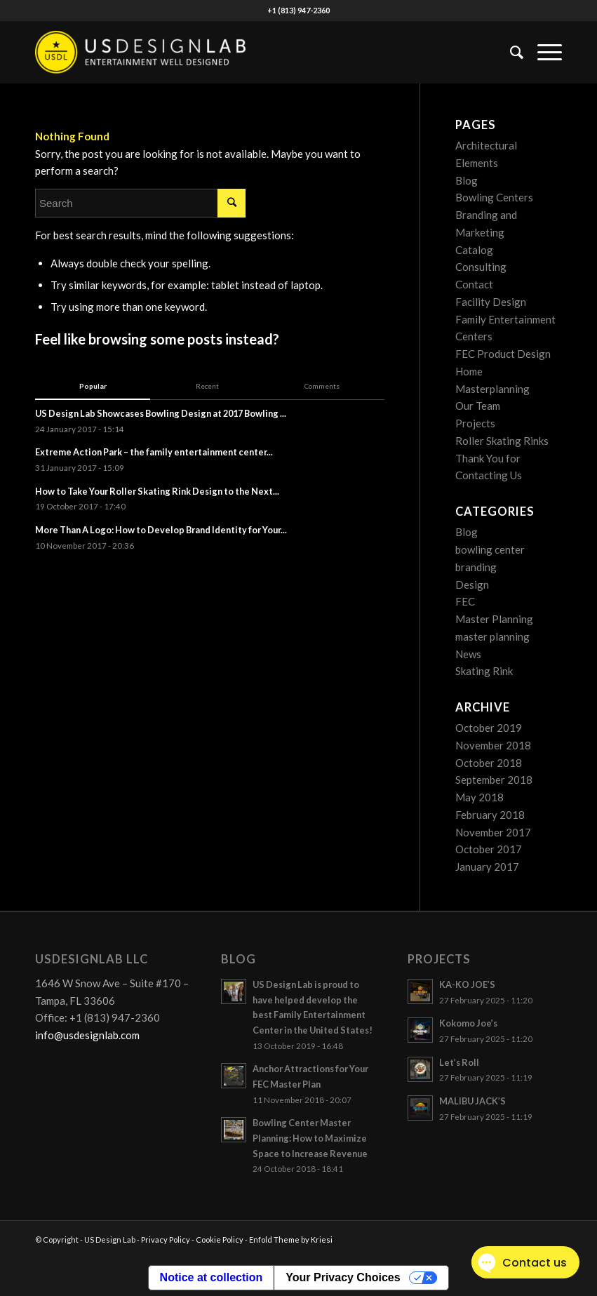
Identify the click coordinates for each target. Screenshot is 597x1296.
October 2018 (488, 762)
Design (472, 584)
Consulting (481, 266)
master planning (492, 636)
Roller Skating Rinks (502, 440)
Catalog (474, 249)
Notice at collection (211, 1277)
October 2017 (488, 849)
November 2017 (493, 832)
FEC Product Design (503, 353)
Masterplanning (492, 388)
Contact (474, 284)
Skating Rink (484, 670)
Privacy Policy (165, 1239)
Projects (475, 423)
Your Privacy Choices (343, 1277)
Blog (466, 180)
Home (469, 371)
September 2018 (493, 779)
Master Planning (494, 619)
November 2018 (493, 745)
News (468, 654)
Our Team (477, 405)
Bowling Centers (494, 197)
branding (476, 567)
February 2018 (490, 814)
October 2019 (488, 727)
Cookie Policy (219, 1239)
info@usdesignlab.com (87, 1035)
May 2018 (479, 797)
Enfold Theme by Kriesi (291, 1239)
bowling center (490, 549)
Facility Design (490, 301)
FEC (465, 601)
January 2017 (487, 866)
